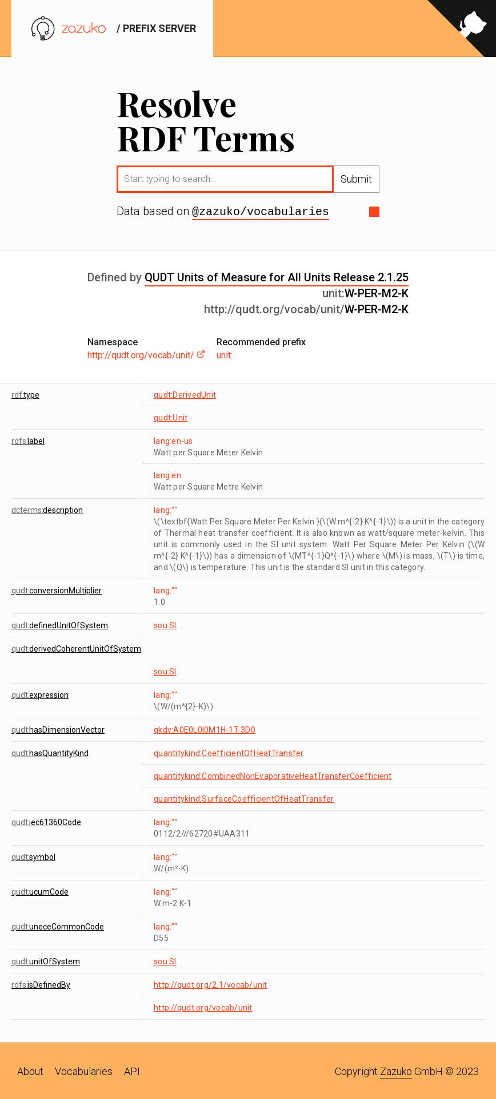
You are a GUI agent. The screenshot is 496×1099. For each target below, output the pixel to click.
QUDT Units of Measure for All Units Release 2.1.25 (277, 276)
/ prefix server (112, 28)
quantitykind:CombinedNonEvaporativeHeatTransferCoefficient (273, 774)
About (30, 1070)
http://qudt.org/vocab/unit (203, 1006)
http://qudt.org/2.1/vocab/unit (210, 983)
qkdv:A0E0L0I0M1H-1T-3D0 (204, 728)
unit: (225, 354)
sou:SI (165, 624)
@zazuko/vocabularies (260, 211)
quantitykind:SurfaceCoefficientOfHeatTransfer (244, 797)
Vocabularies (84, 1070)
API (132, 1070)
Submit (356, 179)
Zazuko (396, 1070)
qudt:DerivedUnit (185, 393)
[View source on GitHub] (461, 28)
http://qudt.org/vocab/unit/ (146, 354)
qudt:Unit (170, 416)
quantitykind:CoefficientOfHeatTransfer (229, 752)
